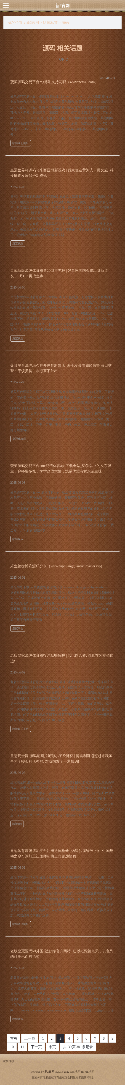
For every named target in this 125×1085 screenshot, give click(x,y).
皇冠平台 (17, 628)
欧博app (17, 823)
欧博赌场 (17, 1019)
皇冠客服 (78, 1077)
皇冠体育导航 (40, 1077)
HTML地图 (87, 1071)
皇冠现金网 (19, 438)
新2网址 (88, 1077)
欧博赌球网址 (20, 924)
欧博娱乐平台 (20, 729)
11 (22, 1047)
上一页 (29, 1038)
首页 (13, 1038)
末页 (52, 1047)
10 (12, 1047)
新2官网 (62, 5)
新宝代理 (17, 243)
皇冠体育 (53, 1077)
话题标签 (50, 23)
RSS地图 (75, 1071)
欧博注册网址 (20, 143)
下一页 (36, 1047)
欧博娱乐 (17, 539)
